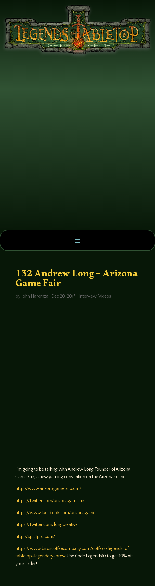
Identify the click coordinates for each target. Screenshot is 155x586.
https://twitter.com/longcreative (46, 524)
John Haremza (34, 296)
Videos (104, 296)
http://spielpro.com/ (35, 536)
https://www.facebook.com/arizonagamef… (57, 512)
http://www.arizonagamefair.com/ (48, 488)
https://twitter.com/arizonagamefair (49, 500)
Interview (87, 296)
